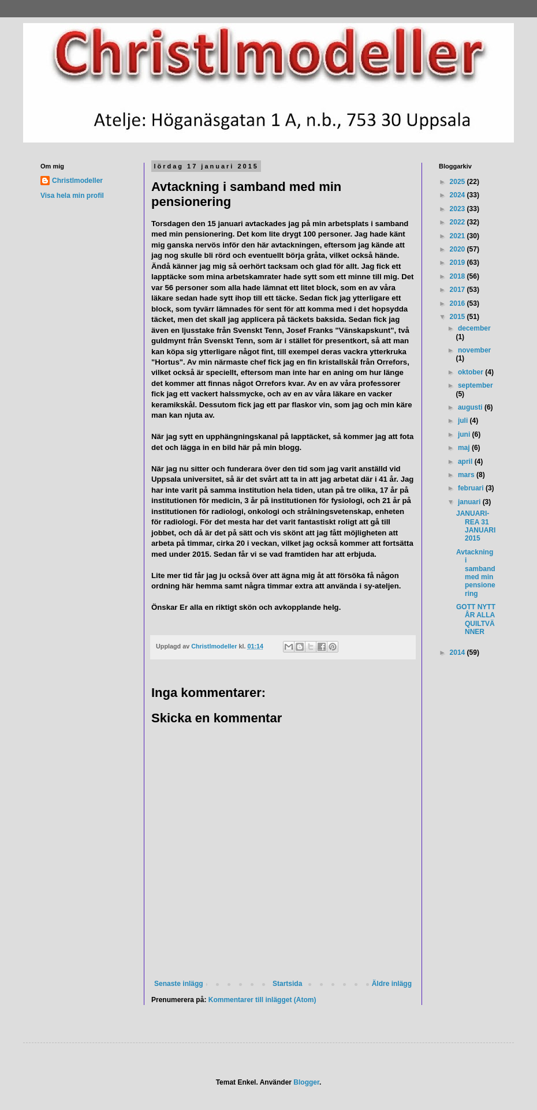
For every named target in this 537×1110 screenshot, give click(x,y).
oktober (471, 372)
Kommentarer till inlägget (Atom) (262, 1000)
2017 (458, 290)
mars (467, 475)
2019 (458, 262)
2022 (458, 222)
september (475, 385)
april (466, 461)
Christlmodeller (77, 181)
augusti (471, 407)
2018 (458, 276)
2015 (458, 317)
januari (470, 502)
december (474, 328)
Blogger (306, 1082)
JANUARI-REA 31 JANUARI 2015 (475, 525)
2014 (458, 652)
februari (472, 488)
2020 (458, 249)
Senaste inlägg (178, 984)
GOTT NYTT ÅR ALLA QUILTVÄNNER (475, 619)
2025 (458, 182)
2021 (458, 236)
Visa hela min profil (72, 196)
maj (465, 448)
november (474, 350)
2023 (458, 209)
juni (465, 434)
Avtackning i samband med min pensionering (475, 573)
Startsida (287, 984)
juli (464, 421)
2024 (458, 195)
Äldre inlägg (392, 984)
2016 (458, 303)
